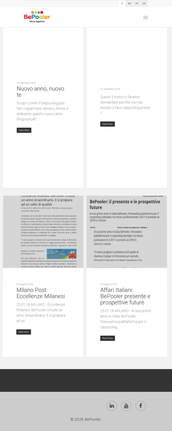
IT (122, 3)
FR (136, 3)
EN (129, 3)
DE (144, 3)
